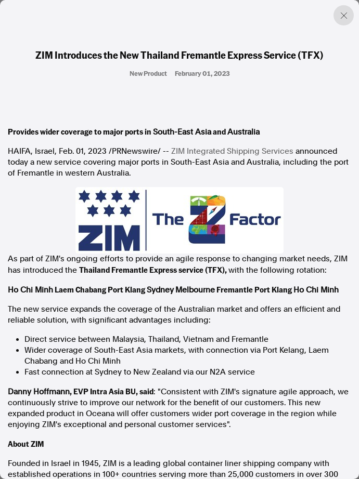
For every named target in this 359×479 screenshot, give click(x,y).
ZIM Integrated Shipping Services (232, 151)
